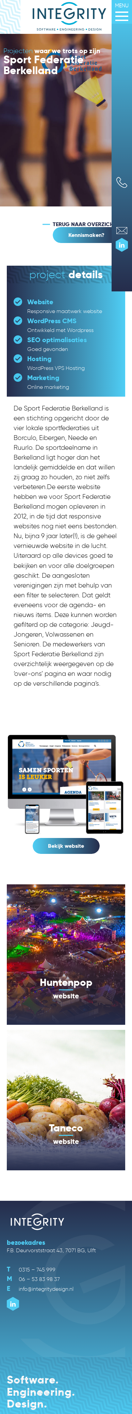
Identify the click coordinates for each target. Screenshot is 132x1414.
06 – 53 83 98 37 (33, 1279)
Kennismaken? (86, 235)
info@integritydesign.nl (40, 1289)
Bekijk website (66, 845)
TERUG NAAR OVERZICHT (85, 224)
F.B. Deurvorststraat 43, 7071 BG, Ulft (51, 1250)
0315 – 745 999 (31, 1269)
